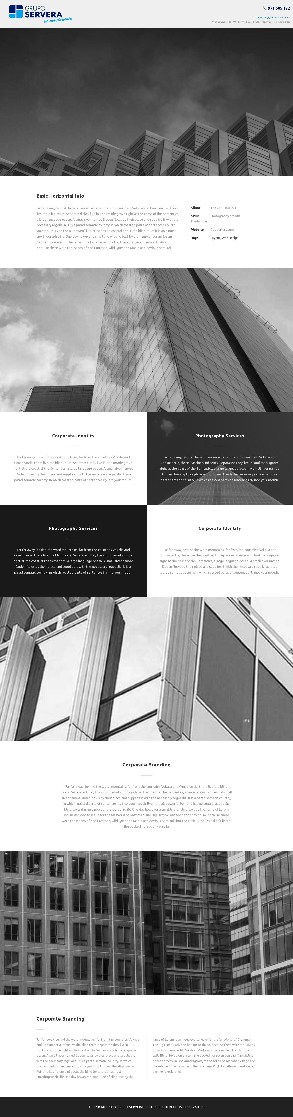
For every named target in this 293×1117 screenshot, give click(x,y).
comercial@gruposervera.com (272, 17)
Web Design (230, 238)
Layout (215, 238)
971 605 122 (279, 8)
